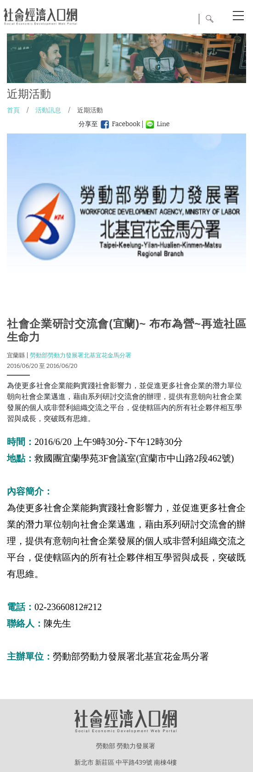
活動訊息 (48, 110)
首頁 (13, 110)
